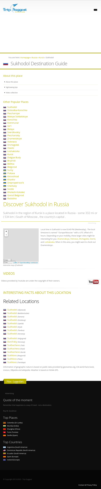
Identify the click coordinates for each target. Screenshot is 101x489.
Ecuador (14, 453)
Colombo (12, 423)
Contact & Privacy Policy (87, 485)
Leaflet (15, 262)
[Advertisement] (50, 34)
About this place (12, 82)
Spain (10, 457)
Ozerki (10, 147)
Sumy (10, 170)
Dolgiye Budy (14, 157)
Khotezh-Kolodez (16, 192)
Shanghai (11, 429)
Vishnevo (12, 141)
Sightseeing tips (12, 87)
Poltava (11, 173)
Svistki (10, 188)
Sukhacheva (16, 348)
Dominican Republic (19, 450)
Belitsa (10, 163)
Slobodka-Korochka (17, 110)
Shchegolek (13, 144)
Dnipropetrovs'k (15, 182)
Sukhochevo (15, 345)
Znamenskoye (14, 138)
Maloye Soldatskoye (17, 116)
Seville (10, 435)
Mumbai (11, 426)
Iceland (11, 460)
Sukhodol (12, 106)
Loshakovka (13, 151)
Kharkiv (11, 179)
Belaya (10, 129)
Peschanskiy (13, 135)
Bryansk (11, 160)
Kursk (10, 154)
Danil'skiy (16, 341)
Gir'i (9, 125)
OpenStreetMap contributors (29, 262)
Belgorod (12, 166)
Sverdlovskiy (13, 132)
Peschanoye (13, 113)
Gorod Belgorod (15, 195)
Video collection (12, 93)
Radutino (12, 198)
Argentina (15, 447)
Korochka (12, 119)
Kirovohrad (13, 176)
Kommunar (13, 122)
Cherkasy (12, 185)
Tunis (10, 432)
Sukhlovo (16, 355)
